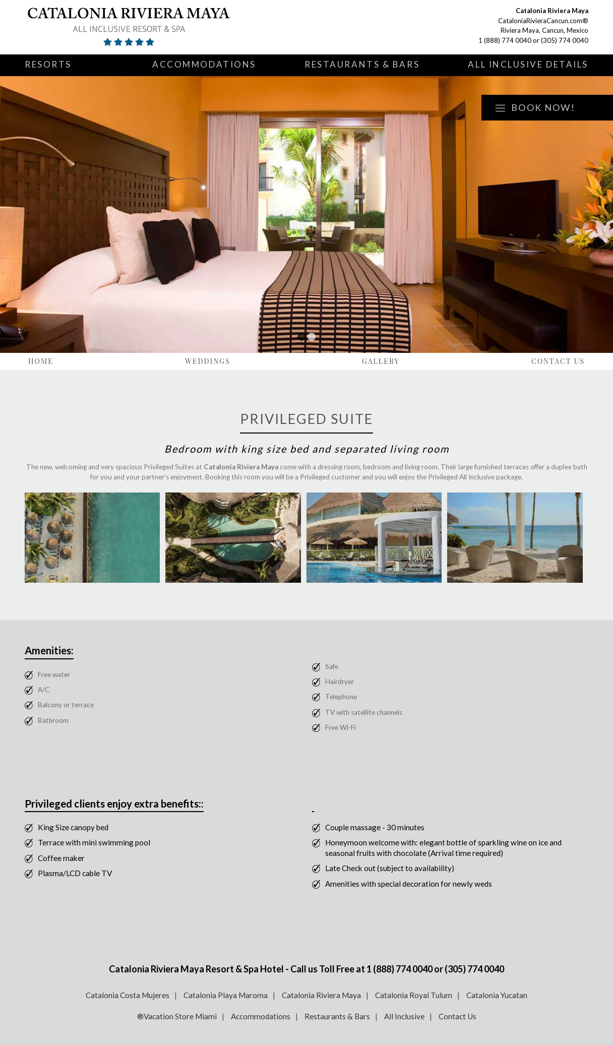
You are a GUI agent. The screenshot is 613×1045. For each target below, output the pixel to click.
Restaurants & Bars (361, 64)
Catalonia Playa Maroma (225, 995)
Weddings (207, 361)
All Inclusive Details (528, 64)
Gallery (381, 361)
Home (40, 361)
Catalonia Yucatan (496, 995)
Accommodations (204, 64)
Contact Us (558, 361)
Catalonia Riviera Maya (321, 995)
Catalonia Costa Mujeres (127, 995)
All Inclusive (404, 1016)
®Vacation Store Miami (177, 1016)
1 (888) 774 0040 (504, 40)
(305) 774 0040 (564, 40)
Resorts (48, 64)
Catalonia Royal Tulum (413, 995)
